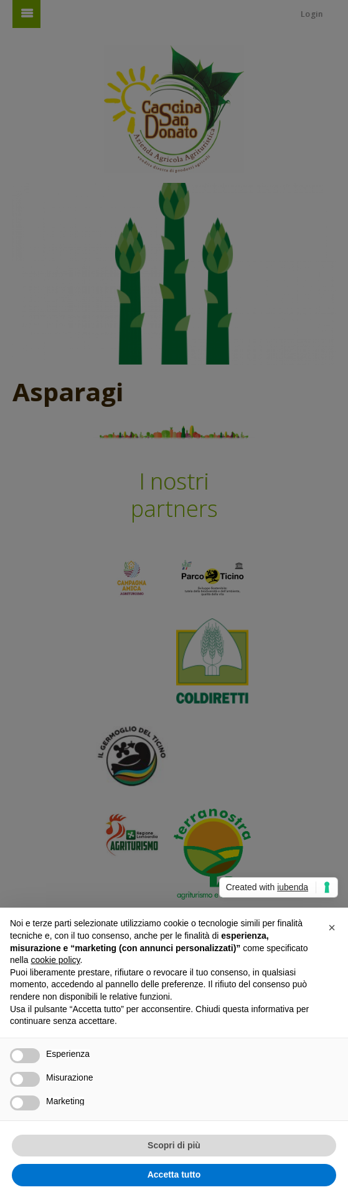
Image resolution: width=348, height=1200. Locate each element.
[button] (332, 927)
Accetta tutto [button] (174, 1174)
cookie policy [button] (55, 960)
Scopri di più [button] (174, 1145)
